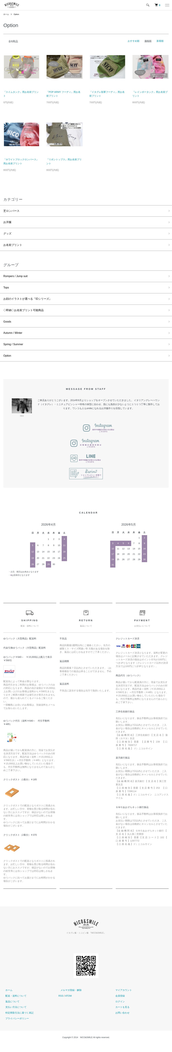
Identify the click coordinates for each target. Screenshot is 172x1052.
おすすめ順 (133, 41)
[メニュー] (167, 5)
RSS (60, 1003)
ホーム (6, 14)
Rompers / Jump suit (17, 279)
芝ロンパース (12, 211)
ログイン (118, 1009)
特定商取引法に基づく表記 (17, 1020)
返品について (10, 1009)
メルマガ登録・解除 (69, 998)
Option (17, 14)
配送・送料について (14, 1003)
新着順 (160, 41)
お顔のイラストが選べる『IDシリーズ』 (30, 303)
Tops (6, 291)
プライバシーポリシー (15, 1026)
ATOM (68, 1003)
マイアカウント (122, 998)
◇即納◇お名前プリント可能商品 (26, 315)
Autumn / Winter (14, 339)
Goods (7, 327)
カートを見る (121, 1015)
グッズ (7, 235)
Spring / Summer (14, 351)
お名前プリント (14, 247)
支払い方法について (14, 1015)
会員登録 (118, 1003)
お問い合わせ (121, 1020)
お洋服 (7, 223)
